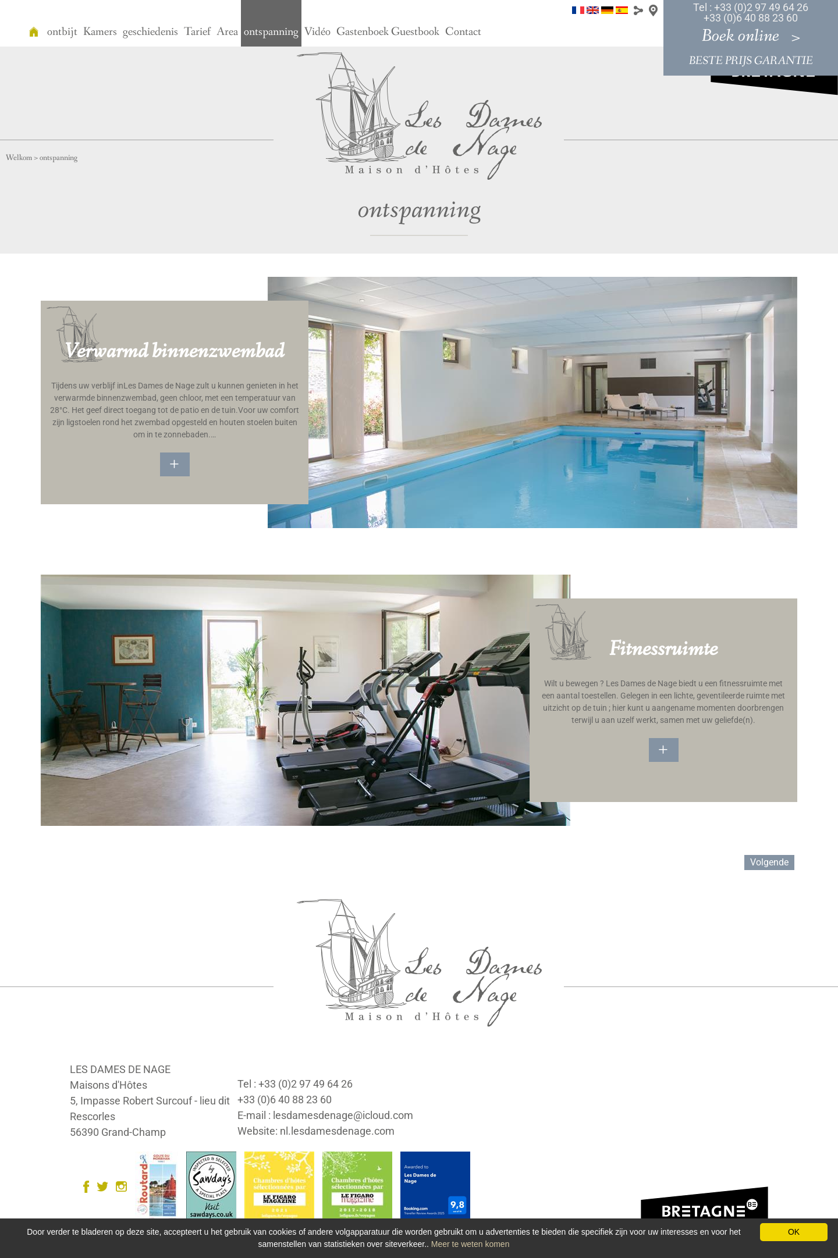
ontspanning (271, 32)
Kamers (100, 32)
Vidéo (317, 32)
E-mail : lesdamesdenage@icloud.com (325, 1115)
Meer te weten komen (470, 1244)
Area (227, 32)
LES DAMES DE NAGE (120, 1069)
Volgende (769, 862)
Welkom (19, 157)
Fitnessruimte (663, 649)
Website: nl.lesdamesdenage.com (316, 1131)
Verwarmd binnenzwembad (174, 351)
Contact (463, 32)
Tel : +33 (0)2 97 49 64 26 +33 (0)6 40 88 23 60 (750, 12)
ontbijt (62, 32)
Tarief (197, 32)
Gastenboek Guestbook (387, 32)
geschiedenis (150, 32)
